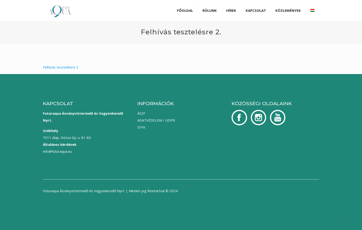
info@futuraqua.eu (57, 151)
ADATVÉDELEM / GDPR (156, 120)
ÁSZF (141, 113)
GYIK (141, 127)
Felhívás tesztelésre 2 (60, 67)
